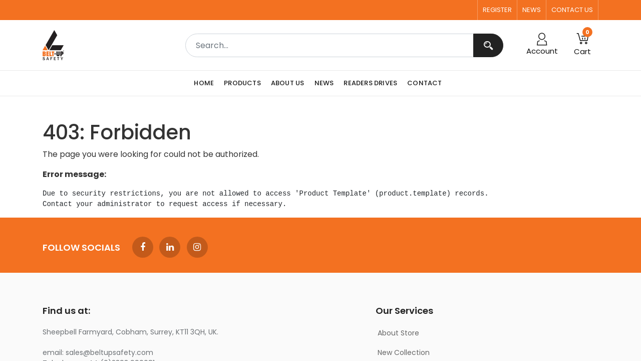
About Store (398, 333)
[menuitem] (206, 83)
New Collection (404, 352)
